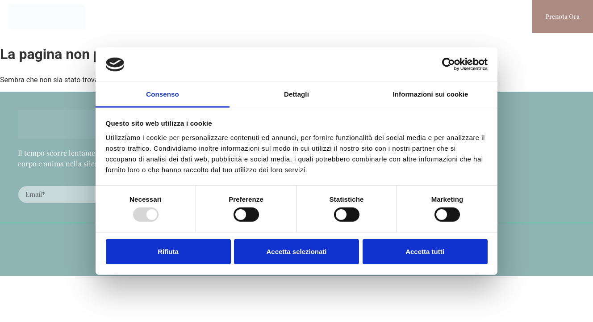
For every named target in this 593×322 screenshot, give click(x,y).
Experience (367, 16)
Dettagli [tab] (296, 94)
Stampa (415, 16)
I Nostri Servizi (307, 16)
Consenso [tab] (162, 94)
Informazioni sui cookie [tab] (430, 94)
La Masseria (207, 16)
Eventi (254, 16)
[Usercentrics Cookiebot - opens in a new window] (448, 64)
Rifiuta (168, 251)
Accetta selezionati (296, 251)
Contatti (458, 16)
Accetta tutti (424, 251)
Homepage (154, 16)
